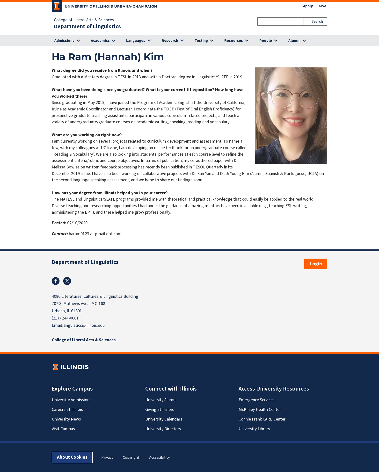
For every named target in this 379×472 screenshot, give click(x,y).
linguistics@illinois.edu (84, 325)
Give (322, 6)
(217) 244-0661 (65, 318)
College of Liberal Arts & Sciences (84, 20)
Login (316, 264)
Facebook (55, 281)
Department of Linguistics (87, 26)
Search (317, 21)
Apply (308, 6)
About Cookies (72, 457)
